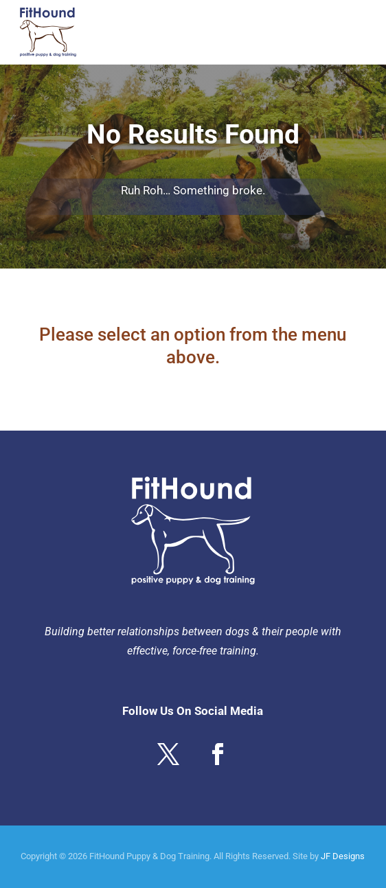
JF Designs (343, 856)
